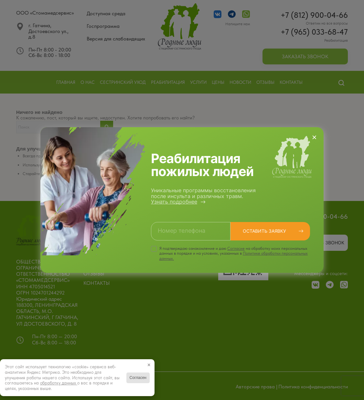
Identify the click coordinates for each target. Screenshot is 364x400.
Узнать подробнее (174, 201)
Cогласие (236, 248)
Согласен (138, 377)
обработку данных (58, 382)
